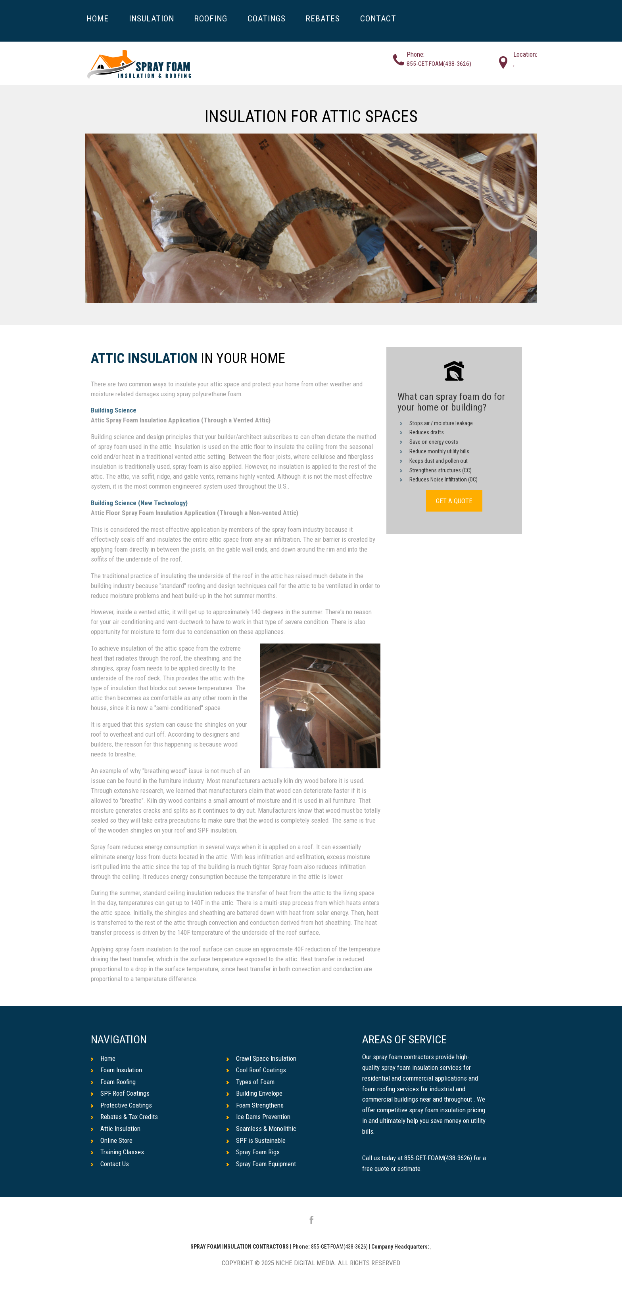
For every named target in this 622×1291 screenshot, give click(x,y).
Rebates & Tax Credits (124, 1117)
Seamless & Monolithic (261, 1128)
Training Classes (117, 1152)
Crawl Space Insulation (261, 1058)
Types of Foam (251, 1082)
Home (103, 1058)
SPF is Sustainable (256, 1140)
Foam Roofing (113, 1082)
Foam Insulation (116, 1070)
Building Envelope (254, 1093)
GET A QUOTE (454, 501)
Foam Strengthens (255, 1105)
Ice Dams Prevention (258, 1117)
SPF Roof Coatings (120, 1093)
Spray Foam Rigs (253, 1152)
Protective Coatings (121, 1105)
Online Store (111, 1140)
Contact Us (110, 1164)
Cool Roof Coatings (256, 1070)
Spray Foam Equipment (261, 1164)
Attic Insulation (144, 359)
